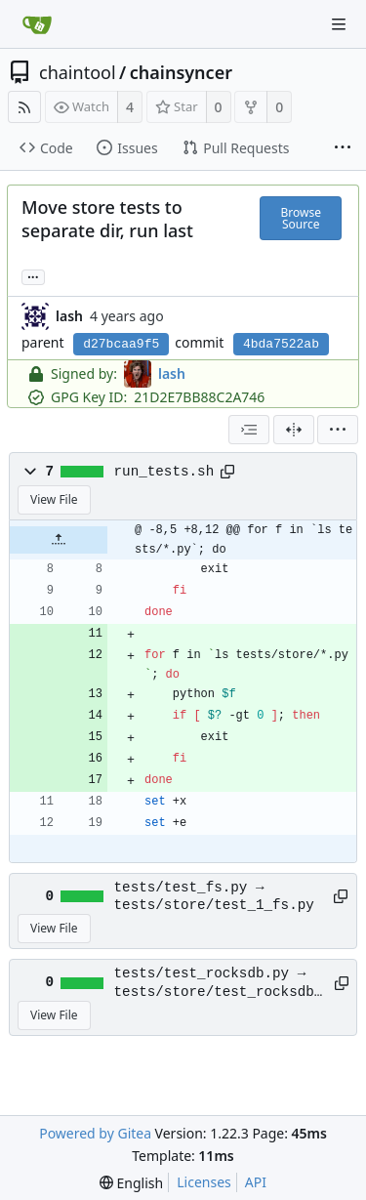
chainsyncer (181, 72)
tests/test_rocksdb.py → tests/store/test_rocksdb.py (218, 983)
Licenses (204, 1182)
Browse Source (300, 218)
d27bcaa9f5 (121, 344)
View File (54, 499)
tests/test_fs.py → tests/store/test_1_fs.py (214, 896)
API (255, 1182)
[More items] (342, 148)
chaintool (77, 72)
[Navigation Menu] (338, 24)
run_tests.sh (164, 471)
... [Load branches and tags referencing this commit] (33, 275)
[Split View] (293, 429)
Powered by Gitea (95, 1133)
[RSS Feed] (24, 107)
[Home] (37, 24)
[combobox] (248, 429)
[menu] (337, 429)
